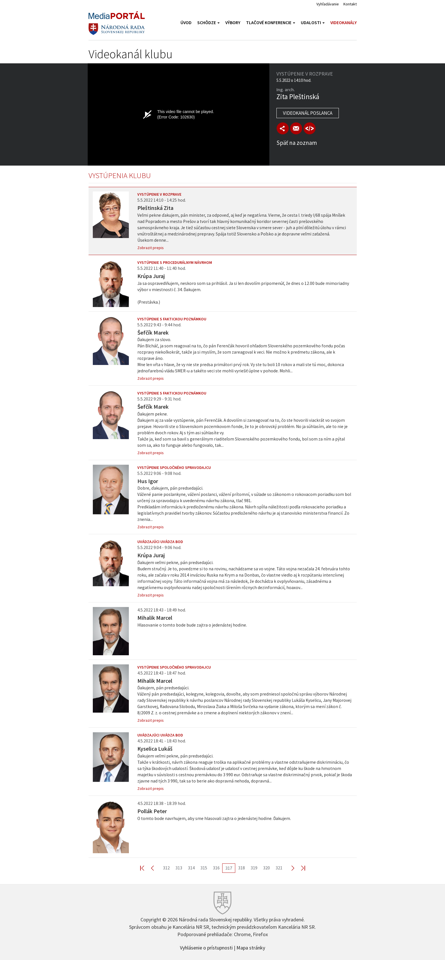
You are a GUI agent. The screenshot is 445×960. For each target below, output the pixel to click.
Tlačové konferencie (270, 22)
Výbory (232, 22)
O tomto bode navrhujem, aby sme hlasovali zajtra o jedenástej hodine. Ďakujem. (214, 818)
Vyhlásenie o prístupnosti (206, 947)
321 (279, 868)
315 (203, 868)
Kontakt (350, 4)
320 (266, 868)
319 (254, 868)
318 (241, 868)
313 (178, 868)
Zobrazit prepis (150, 247)
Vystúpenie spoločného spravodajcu (174, 467)
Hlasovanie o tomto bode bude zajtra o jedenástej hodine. (192, 625)
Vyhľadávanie (327, 4)
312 (166, 868)
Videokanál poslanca (307, 113)
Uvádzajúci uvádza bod (160, 541)
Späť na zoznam (296, 143)
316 (216, 868)
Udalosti (313, 22)
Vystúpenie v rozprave (159, 194)
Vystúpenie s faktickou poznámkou (171, 319)
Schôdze (208, 22)
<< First (145, 867)
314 (191, 868)
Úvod (186, 22)
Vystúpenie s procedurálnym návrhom (174, 262)
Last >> (299, 867)
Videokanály (343, 22)
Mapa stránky (250, 947)
